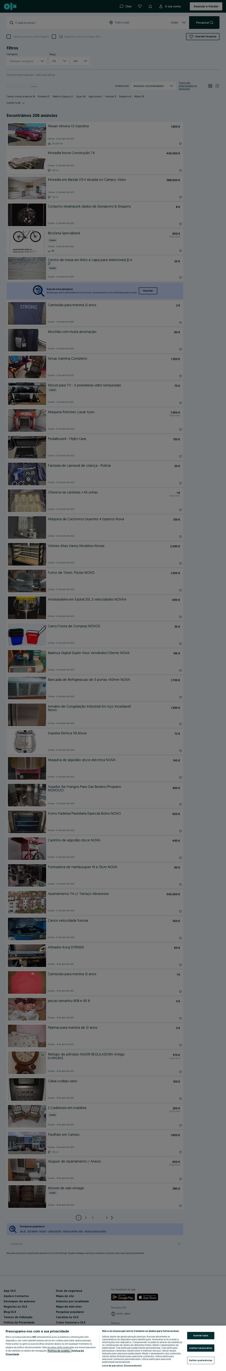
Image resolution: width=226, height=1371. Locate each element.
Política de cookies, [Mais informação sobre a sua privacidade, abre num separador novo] (59, 1350)
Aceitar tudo (200, 1335)
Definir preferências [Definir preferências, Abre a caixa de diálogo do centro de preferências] (201, 1360)
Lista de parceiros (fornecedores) (121, 1365)
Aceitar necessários (200, 1348)
